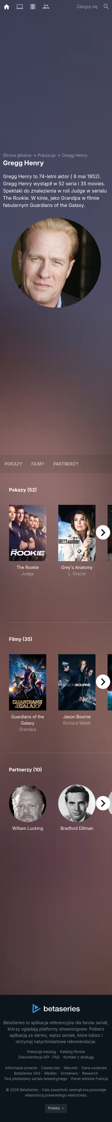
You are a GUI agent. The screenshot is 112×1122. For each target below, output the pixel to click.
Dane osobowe (94, 1068)
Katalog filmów (72, 1051)
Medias (51, 1073)
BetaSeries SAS (27, 1073)
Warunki (70, 1068)
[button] (27, 808)
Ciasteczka (50, 1068)
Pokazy (13, 463)
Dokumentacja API (33, 1057)
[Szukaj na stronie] (106, 6)
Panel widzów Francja (89, 1078)
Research (90, 1073)
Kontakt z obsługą (78, 1057)
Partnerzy (66, 463)
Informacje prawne (21, 1068)
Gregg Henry (75, 155)
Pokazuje (47, 155)
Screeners (69, 1073)
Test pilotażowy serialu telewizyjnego (35, 1078)
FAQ (56, 1057)
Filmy (37, 463)
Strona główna (17, 155)
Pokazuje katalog (41, 1051)
